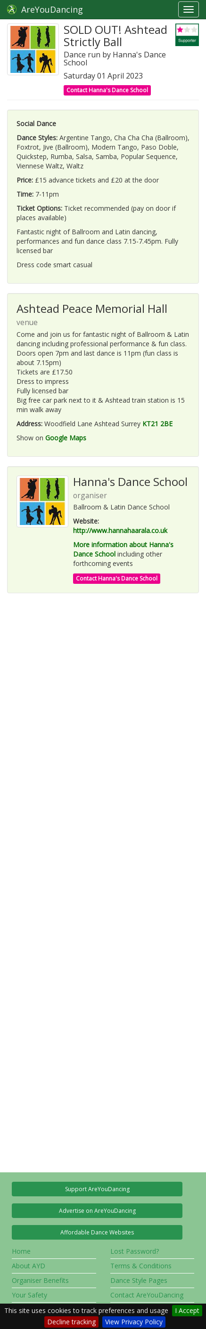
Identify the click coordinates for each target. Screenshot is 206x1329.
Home (21, 1251)
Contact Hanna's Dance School (107, 90)
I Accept (187, 1310)
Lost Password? (134, 1251)
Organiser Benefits (40, 1280)
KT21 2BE (157, 423)
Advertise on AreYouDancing (97, 1211)
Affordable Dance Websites (97, 1232)
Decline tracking (71, 1321)
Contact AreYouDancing (146, 1294)
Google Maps (65, 437)
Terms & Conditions (141, 1265)
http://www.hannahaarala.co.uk (120, 530)
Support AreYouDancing (97, 1189)
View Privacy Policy (134, 1321)
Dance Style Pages (138, 1280)
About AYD (28, 1265)
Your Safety (29, 1294)
